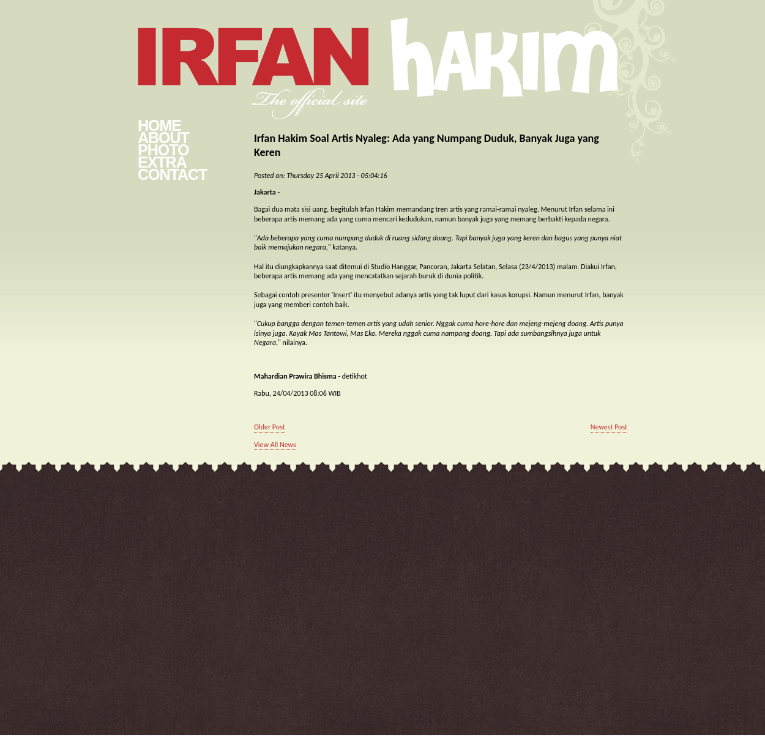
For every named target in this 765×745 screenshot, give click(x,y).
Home (159, 125)
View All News (275, 444)
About (163, 137)
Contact (172, 174)
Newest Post (609, 427)
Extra (162, 162)
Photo (163, 149)
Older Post (269, 427)
